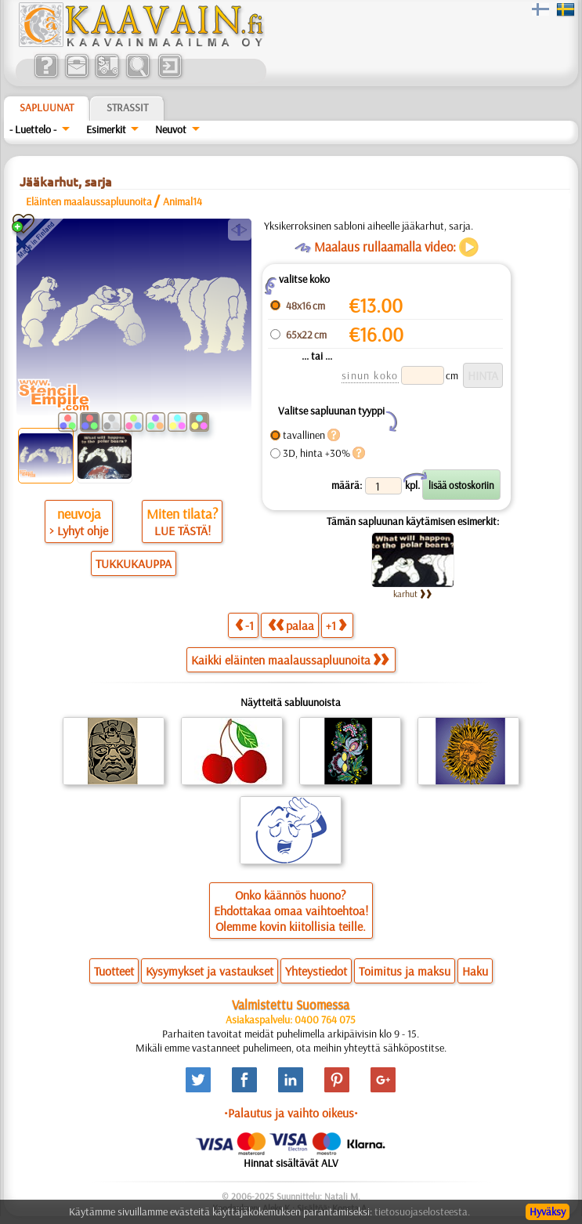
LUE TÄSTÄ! (182, 530)
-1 (244, 625)
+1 (336, 625)
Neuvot (170, 129)
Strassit (127, 107)
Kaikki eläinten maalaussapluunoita (290, 660)
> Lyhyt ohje (78, 530)
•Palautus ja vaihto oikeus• (291, 1113)
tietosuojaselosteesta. (422, 1211)
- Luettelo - (32, 129)
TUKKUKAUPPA (134, 563)
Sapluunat (47, 107)
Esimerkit (106, 129)
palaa (291, 625)
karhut (412, 593)
